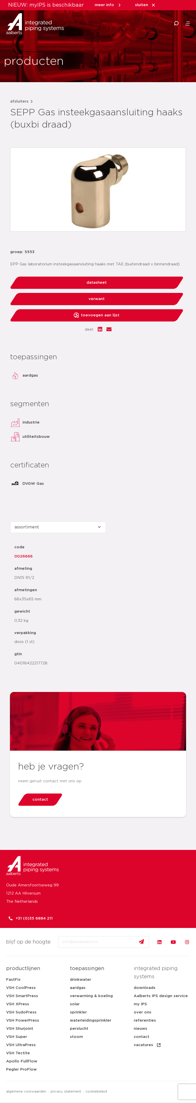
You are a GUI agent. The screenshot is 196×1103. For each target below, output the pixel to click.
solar (75, 1004)
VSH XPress (17, 1004)
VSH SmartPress (22, 996)
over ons (142, 1012)
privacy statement (66, 1091)
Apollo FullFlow (21, 1061)
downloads (144, 988)
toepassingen (87, 968)
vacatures (147, 1045)
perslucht (79, 1029)
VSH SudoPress (21, 1012)
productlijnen (23, 968)
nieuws (140, 1029)
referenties (145, 1020)
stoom (76, 1037)
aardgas (77, 988)
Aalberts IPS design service (161, 996)
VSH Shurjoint (19, 1029)
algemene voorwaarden (26, 1091)
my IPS (140, 1004)
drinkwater (80, 980)
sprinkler (78, 1012)
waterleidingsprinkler (90, 1020)
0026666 (23, 556)
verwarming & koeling (91, 996)
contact (141, 1037)
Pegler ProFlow (21, 1069)
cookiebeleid (96, 1091)
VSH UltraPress (21, 1045)
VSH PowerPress (22, 1020)
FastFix (13, 980)
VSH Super (16, 1037)
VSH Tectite (18, 1053)
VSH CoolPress (21, 988)
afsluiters (19, 101)
